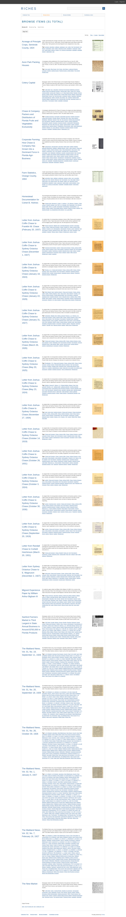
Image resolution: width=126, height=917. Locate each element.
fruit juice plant (58, 96)
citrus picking (58, 458)
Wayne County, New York (67, 605)
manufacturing (67, 157)
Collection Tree (26, 15)
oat (49, 181)
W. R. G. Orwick (63, 870)
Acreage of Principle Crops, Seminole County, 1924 (31, 44)
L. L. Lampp (47, 799)
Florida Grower (57, 94)
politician (50, 864)
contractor (61, 657)
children (44, 228)
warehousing (45, 162)
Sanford (70, 97)
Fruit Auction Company (65, 342)
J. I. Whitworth (50, 851)
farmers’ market (45, 94)
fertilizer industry (70, 154)
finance (44, 415)
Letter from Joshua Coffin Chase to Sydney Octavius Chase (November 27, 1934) (30, 411)
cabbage (57, 47)
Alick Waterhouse (62, 733)
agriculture (52, 47)
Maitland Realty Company (71, 709)
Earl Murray (54, 843)
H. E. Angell (70, 846)
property (65, 208)
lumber (69, 96)
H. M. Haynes (78, 205)
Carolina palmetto (74, 387)
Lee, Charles (50, 630)
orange (61, 124)
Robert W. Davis (72, 208)
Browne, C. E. (48, 270)
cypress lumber (45, 93)
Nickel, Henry (71, 632)
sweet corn (44, 160)
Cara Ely (55, 782)
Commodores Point (46, 388)
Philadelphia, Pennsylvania (64, 126)
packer (72, 124)
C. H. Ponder (56, 780)
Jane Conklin (77, 703)
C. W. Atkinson (70, 203)
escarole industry (70, 153)
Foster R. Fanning (54, 789)
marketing (73, 96)
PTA (58, 810)
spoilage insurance (56, 369)
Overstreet (66, 298)
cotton (69, 47)
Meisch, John (64, 632)
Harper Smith (45, 206)
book (53, 655)
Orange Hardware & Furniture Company (51, 862)
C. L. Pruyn (62, 780)
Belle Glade (66, 146)
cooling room (51, 625)
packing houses (55, 70)
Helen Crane (72, 793)
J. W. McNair (71, 851)
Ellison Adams (50, 786)
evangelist (73, 843)
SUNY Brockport (66, 603)
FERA (68, 894)
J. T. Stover (64, 851)
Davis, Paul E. (76, 413)
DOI (58, 205)
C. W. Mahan (49, 782)
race (79, 230)
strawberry (69, 48)
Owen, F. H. (45, 368)
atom (23, 906)
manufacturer (61, 157)
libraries (56, 747)
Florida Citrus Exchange (74, 119)
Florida (51, 94)
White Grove (69, 325)
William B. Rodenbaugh (47, 871)
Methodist (52, 671)
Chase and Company (47, 118)
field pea (57, 179)
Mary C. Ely (72, 805)
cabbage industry (61, 148)
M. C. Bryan (63, 800)
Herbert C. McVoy (67, 848)
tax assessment (45, 715)
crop (49, 153)
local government (68, 666)
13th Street (47, 89)
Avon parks (47, 69)
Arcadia (52, 622)
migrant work (71, 600)
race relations (60, 602)
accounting (56, 116)
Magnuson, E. (51, 462)
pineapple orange (66, 273)
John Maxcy (65, 69)
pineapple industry (51, 323)
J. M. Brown (62, 703)
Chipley (58, 624)
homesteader (66, 206)
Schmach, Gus (45, 636)
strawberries (45, 183)
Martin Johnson (65, 805)
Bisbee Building (65, 385)
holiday (43, 663)
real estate (44, 391)
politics (54, 864)
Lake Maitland (45, 666)
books (63, 734)
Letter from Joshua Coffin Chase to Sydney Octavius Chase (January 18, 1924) (31, 270)
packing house (45, 126)
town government (56, 816)
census (43, 227)
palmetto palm (69, 390)
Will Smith (69, 818)
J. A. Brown (48, 663)
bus (76, 597)
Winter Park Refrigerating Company (55, 819)
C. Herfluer (63, 203)
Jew (57, 745)
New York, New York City (53, 124)
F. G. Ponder (69, 786)
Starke (59, 636)
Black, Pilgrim (71, 597)
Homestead (59, 206)
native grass (45, 181)
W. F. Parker (56, 870)
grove (55, 156)
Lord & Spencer (76, 320)
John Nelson (53, 704)
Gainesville (71, 205)
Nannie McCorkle (75, 860)
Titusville (48, 325)
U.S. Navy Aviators (56, 300)
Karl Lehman (51, 797)
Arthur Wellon (60, 775)
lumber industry (49, 800)
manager (65, 600)
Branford (69, 622)
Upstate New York (46, 605)
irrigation (56, 320)
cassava (66, 178)
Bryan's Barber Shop (63, 778)
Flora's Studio (66, 660)
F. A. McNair (78, 739)
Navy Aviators (49, 298)
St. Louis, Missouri (55, 127)
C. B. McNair (48, 736)
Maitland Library (46, 669)
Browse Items (46, 15)
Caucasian (76, 225)
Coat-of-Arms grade (61, 575)
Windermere (66, 232)
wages (68, 252)
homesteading (73, 206)
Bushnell (74, 622)
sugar (55, 183)
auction (58, 247)
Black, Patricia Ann (63, 597)
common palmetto (74, 388)
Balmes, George (59, 622)
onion (53, 48)
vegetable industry (56, 129)
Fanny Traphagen (77, 786)
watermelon (49, 51)
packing (49, 70)
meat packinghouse (46, 97)
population (75, 230)
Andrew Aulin (48, 203)
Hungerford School (50, 849)
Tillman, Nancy (55, 232)
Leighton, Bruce (74, 296)
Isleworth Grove (56, 230)
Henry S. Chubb (52, 206)
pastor (63, 711)
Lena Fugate (47, 706)
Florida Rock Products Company (71, 788)
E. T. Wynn (62, 658)
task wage (78, 603)
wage (52, 605)
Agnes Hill (74, 692)
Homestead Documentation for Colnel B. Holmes (30, 199)
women (71, 232)
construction (49, 151)
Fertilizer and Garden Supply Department (56, 154)
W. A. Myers (75, 816)
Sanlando (53, 867)
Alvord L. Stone (51, 693)
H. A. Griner (59, 793)
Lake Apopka (53, 344)
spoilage (50, 369)
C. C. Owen (54, 736)
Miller (58, 344)
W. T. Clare (50, 758)
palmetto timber (77, 390)
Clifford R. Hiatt (63, 696)
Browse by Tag (32, 27)
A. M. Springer (62, 692)
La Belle (79, 628)
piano (43, 673)
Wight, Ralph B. (68, 638)
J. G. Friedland (71, 849)
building (71, 146)
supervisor (72, 603)
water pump (49, 717)
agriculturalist (55, 146)
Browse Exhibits (67, 15)
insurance (55, 123)
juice (74, 483)
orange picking (57, 510)
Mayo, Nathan (50, 632)
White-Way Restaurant (65, 758)
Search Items (41, 27)
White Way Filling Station (61, 818)
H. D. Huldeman (66, 742)
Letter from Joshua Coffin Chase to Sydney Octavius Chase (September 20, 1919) (31, 530)
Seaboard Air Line (54, 99)
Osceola (57, 97)
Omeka (103, 914)
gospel (51, 846)
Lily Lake (61, 666)
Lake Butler (44, 462)
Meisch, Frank (57, 632)
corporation (44, 153)
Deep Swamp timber (68, 93)
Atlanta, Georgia (61, 315)
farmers (80, 93)
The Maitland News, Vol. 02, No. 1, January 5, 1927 (31, 771)
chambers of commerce (69, 736)
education (51, 598)
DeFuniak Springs (71, 625)
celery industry (72, 148)
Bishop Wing (58, 734)
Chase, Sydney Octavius (53, 149)
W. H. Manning (61, 676)
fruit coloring (64, 481)
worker (75, 232)
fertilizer (44, 154)
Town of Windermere (66, 369)
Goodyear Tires (63, 662)
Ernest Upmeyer (54, 660)
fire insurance (65, 119)
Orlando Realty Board (57, 808)
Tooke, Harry (78, 636)
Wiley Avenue (73, 252)
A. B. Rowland (48, 654)
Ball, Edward (48, 292)
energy (52, 364)
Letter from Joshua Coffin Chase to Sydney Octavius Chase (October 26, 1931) (31, 457)
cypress (78, 91)
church (49, 657)
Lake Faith (76, 704)
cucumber (76, 178)
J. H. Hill (73, 796)
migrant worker (77, 600)
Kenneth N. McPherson (62, 704)
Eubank (71, 249)
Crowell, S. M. (49, 228)
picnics (51, 753)
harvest (66, 156)
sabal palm (58, 391)
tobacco (53, 50)
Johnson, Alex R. (73, 628)
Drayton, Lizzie (70, 228)
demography (63, 228)
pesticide (75, 510)
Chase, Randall (59, 553)
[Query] (86, 8)
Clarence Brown (70, 783)
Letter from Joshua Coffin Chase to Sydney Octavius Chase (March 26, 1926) (30, 341)
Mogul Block (64, 508)
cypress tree (52, 93)
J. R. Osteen (71, 663)
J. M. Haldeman (57, 851)
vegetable (74, 50)
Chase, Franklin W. (64, 227)
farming (54, 119)
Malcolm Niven (58, 805)
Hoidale (58, 507)
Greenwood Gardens (47, 793)
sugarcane (74, 48)
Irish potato (73, 179)
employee (77, 228)
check (71, 413)
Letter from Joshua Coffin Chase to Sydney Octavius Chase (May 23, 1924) (30, 386)
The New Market (29, 884)
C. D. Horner (76, 655)
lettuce (43, 48)
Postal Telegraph (64, 633)
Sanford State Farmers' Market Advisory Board (68, 635)
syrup (78, 183)
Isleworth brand (63, 576)
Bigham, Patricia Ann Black (65, 595)
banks (53, 734)
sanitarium (52, 714)
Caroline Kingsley (67, 782)
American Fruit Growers (50, 247)
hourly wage (47, 600)
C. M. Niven (68, 780)
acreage (47, 47)
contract (48, 364)
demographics (56, 228)
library (57, 666)
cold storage (75, 890)
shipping (48, 127)
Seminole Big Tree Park (64, 99)
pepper (61, 181)
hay (81, 47)
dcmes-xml (30, 906)
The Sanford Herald (58, 897)
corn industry (58, 151)
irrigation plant (55, 366)
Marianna (44, 632)
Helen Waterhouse (46, 794)
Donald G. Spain (68, 657)
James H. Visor (69, 703)
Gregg (60, 69)
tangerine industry (69, 127)
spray (58, 511)
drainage (75, 657)
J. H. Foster (68, 796)
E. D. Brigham (45, 739)
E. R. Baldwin (61, 785)
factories (75, 93)
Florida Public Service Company (62, 364)
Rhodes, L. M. (71, 633)
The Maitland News (65, 715)
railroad (73, 554)
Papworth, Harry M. (46, 633)
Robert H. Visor (55, 712)
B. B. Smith (73, 654)
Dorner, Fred (60, 892)
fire (60, 119)
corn (66, 47)
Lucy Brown (78, 799)
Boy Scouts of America (60, 655)
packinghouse (49, 252)
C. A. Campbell (72, 778)
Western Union (55, 638)
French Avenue (49, 628)
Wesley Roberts (51, 818)
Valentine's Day (76, 868)
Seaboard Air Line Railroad (65, 714)
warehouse (75, 160)
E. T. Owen (56, 658)
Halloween (44, 744)
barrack (72, 225)
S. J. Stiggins (66, 674)
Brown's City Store (64, 695)
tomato (57, 50)
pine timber (62, 97)
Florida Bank (57, 415)
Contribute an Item (88, 15)
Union (76, 437)
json (35, 906)
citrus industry (75, 118)
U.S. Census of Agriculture (65, 50)
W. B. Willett (55, 676)
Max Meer (78, 805)
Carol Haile (60, 782)
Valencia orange (57, 325)
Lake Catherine (65, 665)
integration (53, 600)
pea (58, 181)
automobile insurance (65, 116)
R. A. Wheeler (71, 673)
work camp (76, 605)
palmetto (64, 390)
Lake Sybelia (52, 666)
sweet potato (48, 50)
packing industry (53, 126)
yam (53, 51)
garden (48, 662)
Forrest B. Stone (46, 789)
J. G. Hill (80, 744)
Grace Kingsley (64, 791)
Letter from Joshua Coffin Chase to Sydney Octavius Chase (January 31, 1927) (31, 316)
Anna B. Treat (67, 654)
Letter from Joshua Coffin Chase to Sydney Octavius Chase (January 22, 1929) (31, 292)
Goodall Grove (69, 319)
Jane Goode (45, 797)
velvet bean (75, 184)
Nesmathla (61, 578)
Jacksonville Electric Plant (73, 366)
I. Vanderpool (68, 794)
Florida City (76, 627)
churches (54, 737)
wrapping (54, 254)
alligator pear (57, 225)
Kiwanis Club (45, 895)
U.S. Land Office (68, 209)
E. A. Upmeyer (50, 658)
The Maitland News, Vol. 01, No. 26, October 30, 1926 (31, 730)
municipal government (61, 671)
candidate (49, 840)
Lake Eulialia (73, 665)
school (73, 602)
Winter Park (74, 417)
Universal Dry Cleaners (66, 816)
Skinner (51, 534)
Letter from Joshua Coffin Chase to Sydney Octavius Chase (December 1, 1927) (30, 248)
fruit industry (76, 47)
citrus (70, 118)
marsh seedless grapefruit (55, 508)
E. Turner (74, 785)
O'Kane (76, 508)
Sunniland (72, 437)
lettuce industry (53, 157)
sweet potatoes (72, 183)
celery (68, 91)
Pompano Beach (55, 633)
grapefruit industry (60, 121)
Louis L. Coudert (76, 666)
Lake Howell (79, 665)
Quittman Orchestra (72, 753)
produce (50, 895)
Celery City (73, 91)
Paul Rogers (78, 808)
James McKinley (52, 745)
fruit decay (57, 319)
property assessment (62, 673)
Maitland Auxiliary (67, 748)
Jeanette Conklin (46, 704)
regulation (50, 511)
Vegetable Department (58, 160)
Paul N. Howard (69, 711)
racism (65, 602)
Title (91, 35)
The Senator (51, 100)
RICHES (29, 8)
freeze (50, 96)
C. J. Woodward (69, 838)
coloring (67, 530)
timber (56, 100)
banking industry (58, 292)
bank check (50, 412)
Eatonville (68, 658)
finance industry (50, 295)
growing (50, 123)
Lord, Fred (44, 322)
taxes (59, 715)
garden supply (49, 156)
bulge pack (47, 573)
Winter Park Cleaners (76, 758)
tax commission (53, 715)
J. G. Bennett (74, 744)
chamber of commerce (69, 840)
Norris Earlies (58, 462)
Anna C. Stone (65, 693)
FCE (58, 119)
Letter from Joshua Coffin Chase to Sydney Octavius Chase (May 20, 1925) (30, 364)
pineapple (44, 323)
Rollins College (63, 712)
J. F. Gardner (55, 796)
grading (50, 251)
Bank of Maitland (76, 693)
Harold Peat (68, 701)
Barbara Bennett (72, 777)
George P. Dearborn (55, 662)
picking (71, 462)
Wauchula (49, 638)
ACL (52, 89)
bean (52, 178)
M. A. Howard (57, 800)
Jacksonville (70, 123)
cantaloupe (62, 47)
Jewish (60, 745)
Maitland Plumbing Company (70, 669)
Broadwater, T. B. (49, 363)
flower (71, 660)
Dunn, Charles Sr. (47, 627)
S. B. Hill (73, 812)
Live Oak (78, 630)
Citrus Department (66, 149)
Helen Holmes (78, 793)
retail (76, 554)
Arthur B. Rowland (52, 775)
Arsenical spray (52, 504)
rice (68, 181)
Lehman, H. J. (65, 630)
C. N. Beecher (74, 780)
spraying (62, 511)
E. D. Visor (49, 698)
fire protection (53, 788)
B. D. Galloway (75, 775)
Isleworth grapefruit (59, 483)
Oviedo (47, 208)
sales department (78, 126)
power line (65, 368)
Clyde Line (65, 553)
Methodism (62, 752)
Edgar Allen (73, 658)
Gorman (80, 342)
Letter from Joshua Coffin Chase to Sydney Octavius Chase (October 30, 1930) (31, 503)
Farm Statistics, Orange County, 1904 (29, 176)
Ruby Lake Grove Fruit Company (66, 755)
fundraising (70, 789)
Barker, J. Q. (58, 385)
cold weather (65, 458)
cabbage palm (57, 387)
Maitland (61, 668)
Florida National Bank (59, 295)
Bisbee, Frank (72, 385)
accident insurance (49, 116)
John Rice (76, 851)
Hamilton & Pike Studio (47, 848)
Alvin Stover (69, 733)
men (68, 230)
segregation (78, 602)
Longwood (64, 96)
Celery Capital (28, 82)
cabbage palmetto (65, 387)
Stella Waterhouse (76, 714)
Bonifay (65, 622)
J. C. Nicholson (49, 703)
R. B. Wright (69, 810)
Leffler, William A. (58, 630)
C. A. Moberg (55, 838)
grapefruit (53, 121)
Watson (61, 232)
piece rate (48, 602)
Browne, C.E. (76, 315)
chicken (44, 205)
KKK (76, 797)
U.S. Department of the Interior (57, 209)
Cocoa (65, 624)
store (49, 815)
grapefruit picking (46, 461)
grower (66, 121)
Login (116, 1)
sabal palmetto (65, 391)
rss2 (43, 906)
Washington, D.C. (66, 129)
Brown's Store (69, 655)
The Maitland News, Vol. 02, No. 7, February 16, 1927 (31, 833)
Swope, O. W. (57, 417)
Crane (50, 342)
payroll (61, 437)
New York (68, 554)
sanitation (44, 232)
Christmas (50, 783)
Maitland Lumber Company (56, 669)
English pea (45, 179)
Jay (68, 628)
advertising (47, 315)
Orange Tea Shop (65, 862)
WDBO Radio (61, 717)
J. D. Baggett (49, 796)
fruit (72, 47)
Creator (96, 35)
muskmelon (48, 48)
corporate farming (73, 151)
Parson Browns (65, 462)
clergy (57, 696)
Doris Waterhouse (46, 785)
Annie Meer (44, 775)
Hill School (76, 662)
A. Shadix (54, 835)
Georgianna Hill (52, 742)
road (49, 674)
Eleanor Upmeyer (46, 660)
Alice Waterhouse (68, 774)
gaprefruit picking (73, 505)
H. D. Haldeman (63, 846)
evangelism (68, 843)
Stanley (68, 323)
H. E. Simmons (73, 742)
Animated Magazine (64, 225)
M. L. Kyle (49, 668)
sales (72, 126)
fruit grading (78, 249)
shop (76, 813)
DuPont (44, 295)
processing (55, 252)
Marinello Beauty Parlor (74, 859)
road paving (53, 674)
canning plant (63, 91)
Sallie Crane (52, 813)
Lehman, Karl (72, 630)
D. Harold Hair (78, 783)
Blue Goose (53, 69)
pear (71, 230)
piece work (53, 602)
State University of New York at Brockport (51, 603)
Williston (75, 638)
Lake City (44, 630)
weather (63, 325)
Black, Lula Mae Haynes (52, 597)
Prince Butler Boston (58, 208)
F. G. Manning (45, 741)
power (60, 368)
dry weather (45, 459)
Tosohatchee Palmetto (72, 393)
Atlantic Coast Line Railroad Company (51, 91)
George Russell (74, 845)
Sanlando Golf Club (61, 867)
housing (50, 230)
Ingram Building (61, 744)
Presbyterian (48, 673)
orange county (53, 181)
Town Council (48, 676)
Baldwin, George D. (49, 385)
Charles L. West (78, 203)
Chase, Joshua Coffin (75, 227)
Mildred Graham (56, 807)
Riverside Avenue (52, 391)
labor (62, 230)
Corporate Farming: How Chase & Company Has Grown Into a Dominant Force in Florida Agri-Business (31, 149)
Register (122, 1)
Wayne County (57, 605)
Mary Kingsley (45, 860)
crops (49, 892)
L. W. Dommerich (52, 665)
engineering (57, 786)
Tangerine (62, 127)
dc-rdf (26, 906)
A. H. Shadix (48, 774)
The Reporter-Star (71, 815)
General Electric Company (73, 700)
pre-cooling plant (78, 368)
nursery (78, 157)
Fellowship (55, 342)
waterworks (55, 717)
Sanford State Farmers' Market (49, 635)
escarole (63, 153)
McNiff (54, 322)
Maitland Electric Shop (68, 668)
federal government (68, 627)
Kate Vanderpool (59, 797)
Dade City (56, 625)
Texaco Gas (45, 868)
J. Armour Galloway (56, 663)
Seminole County (62, 48)
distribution (44, 119)
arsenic (46, 504)
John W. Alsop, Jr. (67, 745)
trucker (69, 417)
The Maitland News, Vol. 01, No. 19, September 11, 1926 (31, 651)
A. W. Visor (69, 692)
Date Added (101, 35)
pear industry (78, 322)
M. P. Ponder (55, 668)
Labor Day (59, 665)
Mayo (48, 485)
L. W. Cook (71, 704)
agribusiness (48, 146)
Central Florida (57, 890)
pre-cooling (70, 368)
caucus (62, 840)
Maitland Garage (78, 668)
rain (52, 464)
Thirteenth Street (66, 636)
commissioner (70, 624)
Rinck (60, 252)
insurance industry (62, 123)
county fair (54, 842)
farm (75, 153)
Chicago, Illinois (56, 118)
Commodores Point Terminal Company (61, 388)
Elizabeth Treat (45, 700)
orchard (44, 602)
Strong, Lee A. (68, 511)
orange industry (67, 124)
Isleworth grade (71, 576)
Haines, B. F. (59, 628)
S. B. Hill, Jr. (77, 712)
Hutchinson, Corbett (57, 251)
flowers (75, 660)
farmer (48, 436)
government (70, 662)
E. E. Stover (57, 739)
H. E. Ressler (77, 846)
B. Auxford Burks (68, 775)
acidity (46, 480)
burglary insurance (75, 116)
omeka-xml (38, 906)
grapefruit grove (45, 296)
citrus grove (74, 149)
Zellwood (61, 162)
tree (52, 325)
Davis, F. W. (78, 458)
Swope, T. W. (64, 417)
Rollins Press (59, 674)
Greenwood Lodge (60, 701)
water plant (56, 758)
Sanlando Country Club (65, 813)
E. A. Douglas (63, 205)
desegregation (45, 598)
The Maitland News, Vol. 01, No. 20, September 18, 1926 (31, 689)
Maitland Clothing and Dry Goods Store (56, 802)
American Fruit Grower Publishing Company (69, 89)
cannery (59, 504)
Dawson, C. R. (59, 93)
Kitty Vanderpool (57, 853)
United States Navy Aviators (68, 300)
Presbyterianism (63, 753)
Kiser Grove (69, 320)
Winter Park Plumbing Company (71, 871)
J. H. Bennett (65, 663)
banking (49, 655)
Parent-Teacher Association (68, 808)
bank (53, 292)
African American (49, 225)
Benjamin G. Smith (56, 203)
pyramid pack (62, 579)
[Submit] (103, 8)
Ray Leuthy (77, 673)
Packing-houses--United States (66, 70)
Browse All (24, 27)
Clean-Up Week (55, 657)
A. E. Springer (55, 692)
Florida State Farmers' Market (68, 94)
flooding (61, 660)
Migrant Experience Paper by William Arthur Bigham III (31, 593)
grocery (54, 793)
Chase (47, 227)
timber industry (63, 393)
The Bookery (54, 815)
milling (53, 97)
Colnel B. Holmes (50, 205)
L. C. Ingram (51, 747)
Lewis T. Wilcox (71, 853)
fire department (45, 788)
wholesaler (56, 162)
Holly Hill (64, 628)
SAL (67, 97)
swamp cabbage (73, 391)
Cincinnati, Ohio (64, 118)
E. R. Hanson (68, 785)
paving (79, 671)
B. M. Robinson (49, 777)
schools (49, 756)
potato (56, 48)
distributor (50, 119)
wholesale (65, 100)
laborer (65, 230)
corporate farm (65, 151)
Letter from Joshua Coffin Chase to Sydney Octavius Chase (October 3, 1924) (30, 481)
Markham (79, 96)
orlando (52, 417)
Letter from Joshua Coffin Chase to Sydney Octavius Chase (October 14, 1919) (31, 435)
